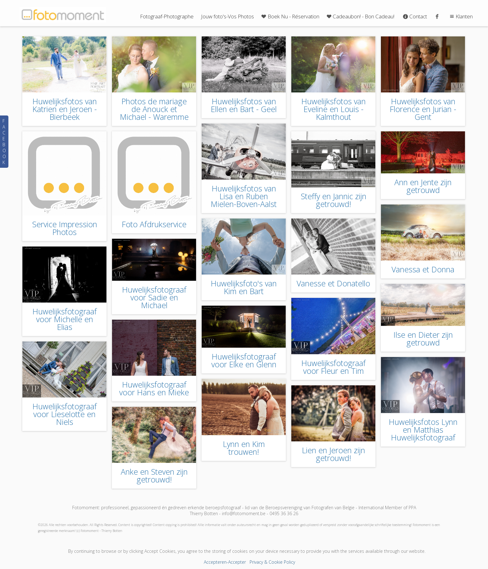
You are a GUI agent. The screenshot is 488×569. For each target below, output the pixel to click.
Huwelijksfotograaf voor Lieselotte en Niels (64, 414)
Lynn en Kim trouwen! (244, 448)
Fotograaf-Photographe (167, 16)
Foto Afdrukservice (154, 224)
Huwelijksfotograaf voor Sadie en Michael (154, 297)
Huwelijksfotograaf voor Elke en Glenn (243, 360)
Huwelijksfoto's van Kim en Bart (244, 287)
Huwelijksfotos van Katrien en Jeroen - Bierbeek (64, 109)
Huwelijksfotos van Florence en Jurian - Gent (423, 109)
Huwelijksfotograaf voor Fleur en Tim (333, 367)
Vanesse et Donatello (333, 283)
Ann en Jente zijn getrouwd (423, 186)
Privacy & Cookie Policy (272, 562)
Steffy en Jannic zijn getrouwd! (333, 200)
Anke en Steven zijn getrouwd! (154, 475)
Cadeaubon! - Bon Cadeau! (360, 16)
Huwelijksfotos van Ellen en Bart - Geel (244, 105)
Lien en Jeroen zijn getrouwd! (333, 454)
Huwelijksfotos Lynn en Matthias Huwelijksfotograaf (423, 429)
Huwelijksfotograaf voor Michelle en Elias (64, 319)
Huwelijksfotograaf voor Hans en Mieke (154, 388)
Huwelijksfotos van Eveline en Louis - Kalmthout (333, 109)
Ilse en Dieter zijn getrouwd (423, 338)
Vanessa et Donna (423, 269)
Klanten (460, 16)
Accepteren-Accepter (225, 562)
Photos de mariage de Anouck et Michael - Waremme (154, 109)
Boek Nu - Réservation (289, 16)
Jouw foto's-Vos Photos (227, 16)
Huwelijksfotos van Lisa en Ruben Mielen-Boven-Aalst (244, 196)
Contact (414, 16)
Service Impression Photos (64, 228)
